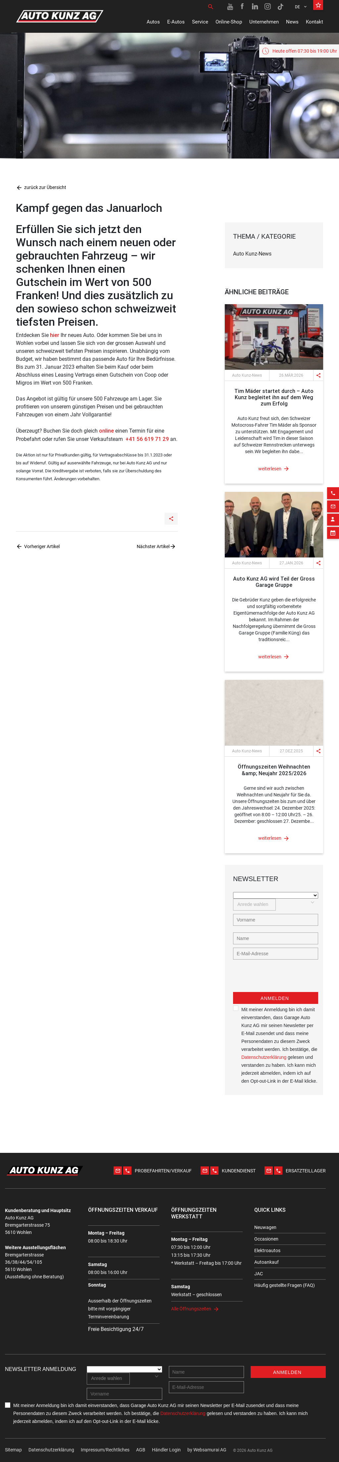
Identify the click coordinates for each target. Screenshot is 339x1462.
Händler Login (166, 1449)
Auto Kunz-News (252, 254)
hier (54, 335)
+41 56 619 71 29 (146, 439)
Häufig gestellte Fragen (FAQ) (284, 1285)
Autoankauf (266, 1262)
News (292, 22)
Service (200, 22)
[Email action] (333, 488)
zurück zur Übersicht (41, 187)
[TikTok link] (280, 6)
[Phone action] (333, 475)
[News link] (274, 337)
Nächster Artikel (153, 546)
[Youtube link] (230, 6)
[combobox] (254, 905)
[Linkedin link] (255, 6)
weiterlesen (269, 468)
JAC (258, 1273)
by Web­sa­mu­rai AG (206, 1449)
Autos (153, 22)
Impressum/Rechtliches (105, 1449)
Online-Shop (229, 22)
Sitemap (13, 1449)
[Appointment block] (333, 515)
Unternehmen (264, 22)
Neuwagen (265, 1227)
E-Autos (176, 22)
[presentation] (283, 979)
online (106, 430)
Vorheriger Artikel (42, 546)
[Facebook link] (242, 6)
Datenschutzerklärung (263, 1057)
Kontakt (314, 22)
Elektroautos (267, 1250)
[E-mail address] (275, 954)
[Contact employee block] (333, 501)
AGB (140, 1449)
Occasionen (266, 1239)
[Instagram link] (268, 6)
